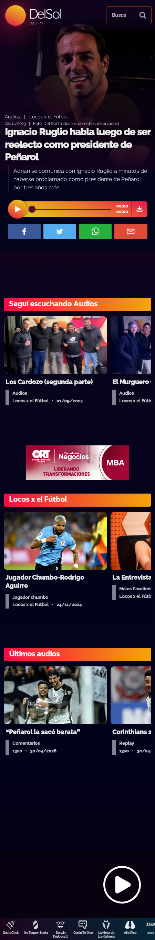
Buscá (119, 15)
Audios (12, 116)
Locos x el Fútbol (48, 116)
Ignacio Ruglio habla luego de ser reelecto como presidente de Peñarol (77, 144)
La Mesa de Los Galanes (106, 934)
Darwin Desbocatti (60, 934)
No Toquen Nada (36, 932)
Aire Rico (130, 932)
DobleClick (11, 932)
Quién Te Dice (83, 932)
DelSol (45, 13)
